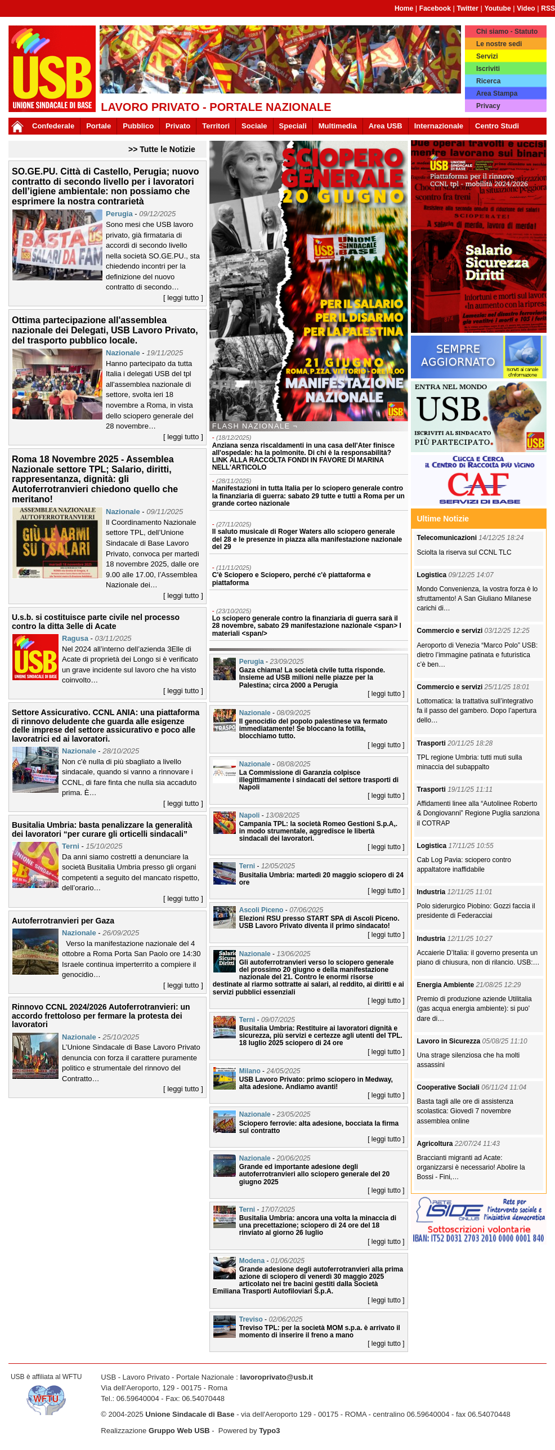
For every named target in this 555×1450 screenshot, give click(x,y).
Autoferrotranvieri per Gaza (63, 920)
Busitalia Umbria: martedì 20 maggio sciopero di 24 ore (321, 878)
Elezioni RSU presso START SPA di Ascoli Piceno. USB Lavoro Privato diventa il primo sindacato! (319, 922)
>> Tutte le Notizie (161, 149)
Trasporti (432, 743)
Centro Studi (497, 126)
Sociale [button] (254, 126)
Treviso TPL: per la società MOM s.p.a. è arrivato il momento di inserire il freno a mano (319, 1331)
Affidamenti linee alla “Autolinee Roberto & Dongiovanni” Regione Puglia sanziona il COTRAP (478, 813)
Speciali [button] (293, 126)
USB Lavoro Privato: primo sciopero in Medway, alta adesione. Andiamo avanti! (316, 1083)
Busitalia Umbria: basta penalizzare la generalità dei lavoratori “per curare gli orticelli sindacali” (102, 829)
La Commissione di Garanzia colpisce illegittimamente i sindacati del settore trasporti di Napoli (319, 780)
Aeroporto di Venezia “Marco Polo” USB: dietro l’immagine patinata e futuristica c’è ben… (477, 654)
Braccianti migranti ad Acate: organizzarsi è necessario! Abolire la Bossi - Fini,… (471, 1167)
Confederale (53, 126)
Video (526, 8)
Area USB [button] (385, 126)
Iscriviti (488, 69)
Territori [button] (216, 126)
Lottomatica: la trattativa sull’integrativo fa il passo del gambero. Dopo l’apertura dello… (477, 710)
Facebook (435, 8)
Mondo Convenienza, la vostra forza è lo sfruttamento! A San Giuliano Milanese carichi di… (477, 598)
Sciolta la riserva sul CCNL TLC (464, 552)
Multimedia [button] (338, 126)
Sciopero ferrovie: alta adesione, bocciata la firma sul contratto (319, 1127)
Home (404, 8)
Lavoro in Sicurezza (449, 1041)
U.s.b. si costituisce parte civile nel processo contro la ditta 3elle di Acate (96, 621)
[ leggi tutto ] (183, 297)
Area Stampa (496, 93)
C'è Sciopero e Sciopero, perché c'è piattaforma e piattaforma (291, 578)
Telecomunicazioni (448, 538)
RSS (548, 8)
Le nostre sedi (499, 44)
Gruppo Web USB (179, 1430)
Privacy (488, 106)
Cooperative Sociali (449, 1087)
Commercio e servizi (451, 631)
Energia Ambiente (446, 985)
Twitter (467, 8)
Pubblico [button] (138, 126)
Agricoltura (436, 1144)
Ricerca (488, 81)
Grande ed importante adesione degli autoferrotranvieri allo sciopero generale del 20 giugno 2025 (314, 1174)
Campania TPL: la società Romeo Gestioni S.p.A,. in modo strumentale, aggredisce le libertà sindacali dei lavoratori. (318, 831)
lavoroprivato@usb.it (276, 1377)
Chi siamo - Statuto (507, 31)
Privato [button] (177, 126)
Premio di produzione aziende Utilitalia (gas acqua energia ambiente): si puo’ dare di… (474, 1008)
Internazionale (438, 126)
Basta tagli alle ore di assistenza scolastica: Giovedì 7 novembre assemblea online (465, 1111)
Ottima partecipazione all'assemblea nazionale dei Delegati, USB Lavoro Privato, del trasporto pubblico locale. (105, 330)
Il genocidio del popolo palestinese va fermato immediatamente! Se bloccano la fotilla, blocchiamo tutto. (313, 728)
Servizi (487, 56)
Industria (432, 892)
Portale (98, 126)
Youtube (498, 8)
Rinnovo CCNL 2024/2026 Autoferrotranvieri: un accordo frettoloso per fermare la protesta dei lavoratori (101, 1015)
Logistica (433, 575)
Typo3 (269, 1430)
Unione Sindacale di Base (189, 1414)
